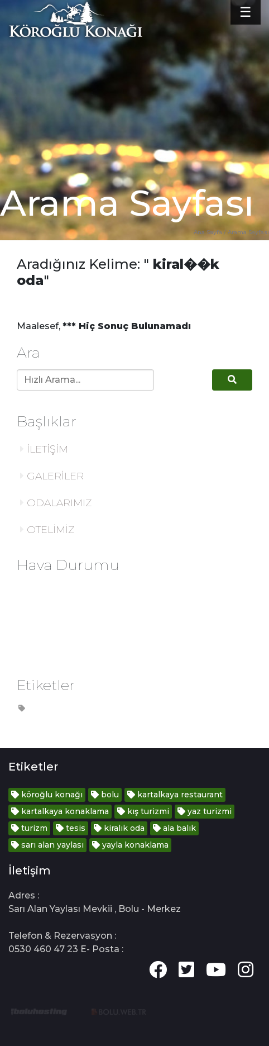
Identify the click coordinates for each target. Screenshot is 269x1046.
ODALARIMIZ (56, 503)
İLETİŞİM (44, 449)
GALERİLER (52, 476)
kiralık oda (119, 828)
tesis (70, 828)
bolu (105, 795)
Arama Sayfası (248, 232)
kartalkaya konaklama (60, 811)
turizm (29, 828)
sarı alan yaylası (47, 845)
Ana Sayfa (208, 232)
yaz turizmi (204, 811)
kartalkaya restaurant (175, 795)
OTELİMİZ (47, 530)
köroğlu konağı (47, 795)
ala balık (174, 828)
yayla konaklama (130, 845)
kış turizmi (143, 811)
